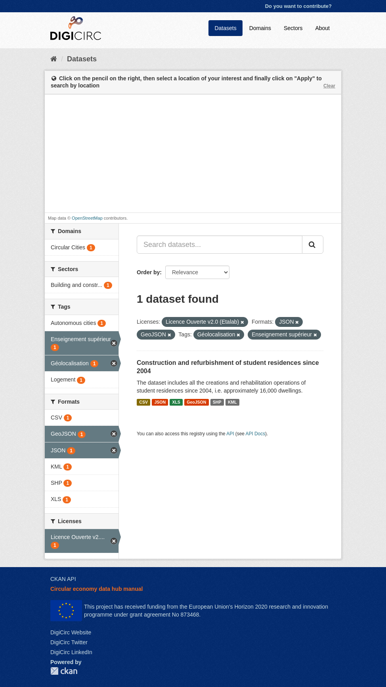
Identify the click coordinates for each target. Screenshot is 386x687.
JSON (160, 402)
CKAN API (63, 579)
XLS (176, 402)
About (322, 28)
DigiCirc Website (70, 632)
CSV (143, 402)
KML (232, 402)
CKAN (63, 671)
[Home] (53, 59)
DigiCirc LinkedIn (71, 652)
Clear (329, 86)
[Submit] (312, 244)
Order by (148, 272)
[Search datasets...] (219, 244)
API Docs (256, 433)
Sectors (293, 28)
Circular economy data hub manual (96, 589)
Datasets (225, 28)
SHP (217, 402)
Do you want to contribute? (298, 6)
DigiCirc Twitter (69, 642)
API (230, 433)
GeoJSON (196, 402)
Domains (260, 28)
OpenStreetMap (87, 218)
